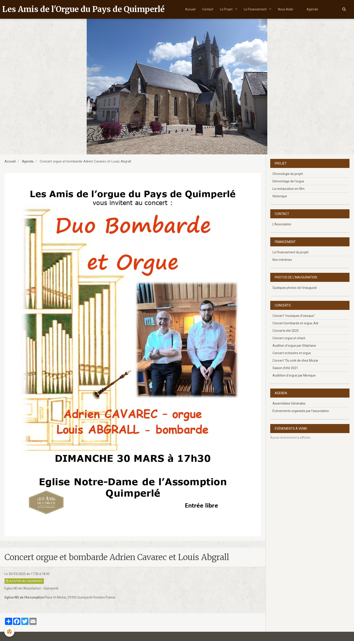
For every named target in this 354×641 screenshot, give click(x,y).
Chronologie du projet (287, 174)
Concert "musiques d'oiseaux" (293, 316)
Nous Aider (286, 9)
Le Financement (255, 9)
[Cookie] (10, 632)
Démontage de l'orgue (288, 181)
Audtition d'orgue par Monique (294, 375)
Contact (207, 9)
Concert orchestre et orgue (291, 353)
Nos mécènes (282, 260)
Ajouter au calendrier (24, 581)
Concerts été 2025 (285, 330)
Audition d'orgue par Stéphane (294, 345)
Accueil (189, 9)
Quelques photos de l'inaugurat (294, 288)
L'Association (281, 224)
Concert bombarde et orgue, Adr (295, 323)
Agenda (313, 9)
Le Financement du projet (290, 252)
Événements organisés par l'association (300, 411)
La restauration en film (288, 189)
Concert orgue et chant (288, 338)
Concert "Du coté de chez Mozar (295, 360)
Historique (279, 196)
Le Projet (226, 9)
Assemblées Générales (288, 403)
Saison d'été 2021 (285, 368)
